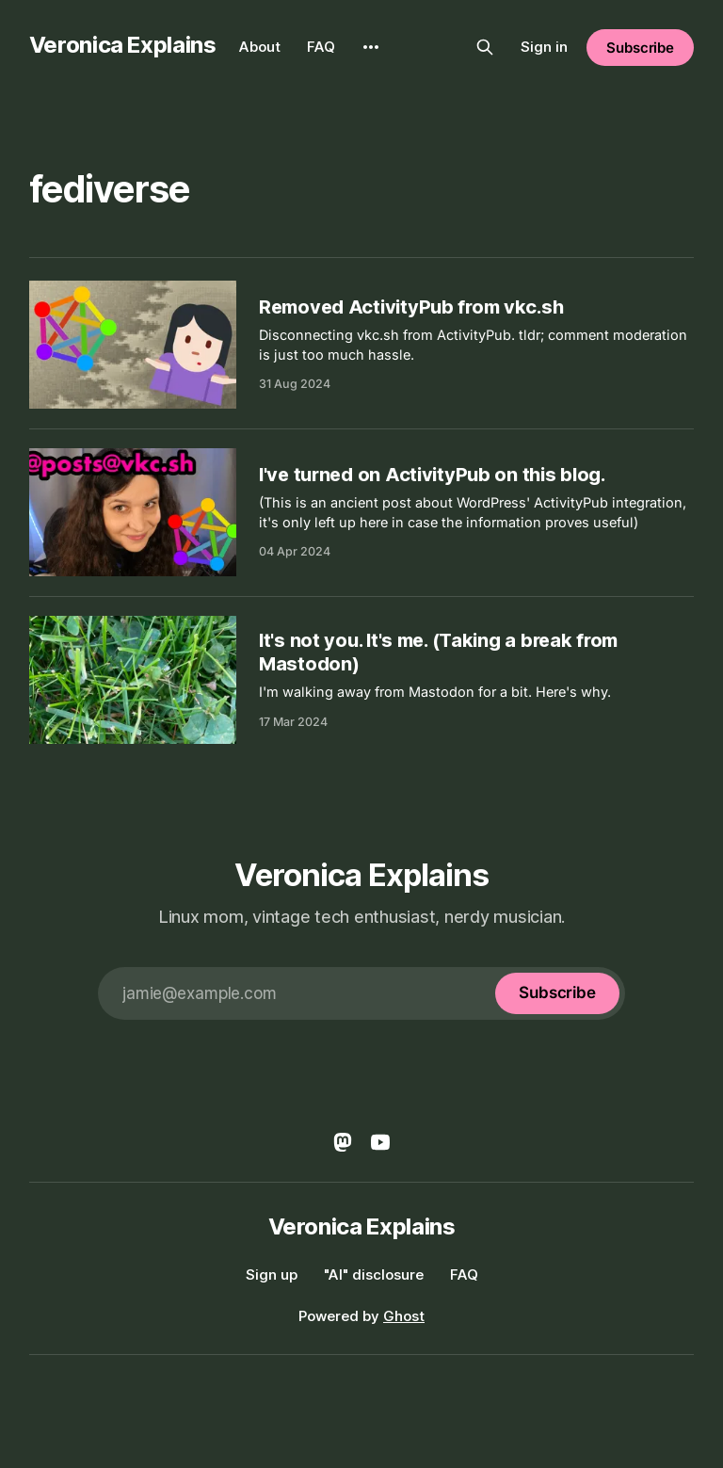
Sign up (271, 1274)
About (260, 47)
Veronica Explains (123, 44)
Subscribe (640, 47)
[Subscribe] (557, 993)
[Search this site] (485, 47)
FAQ (321, 47)
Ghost (404, 1316)
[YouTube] (380, 1142)
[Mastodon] (342, 1142)
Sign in (544, 47)
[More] (371, 47)
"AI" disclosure (374, 1274)
